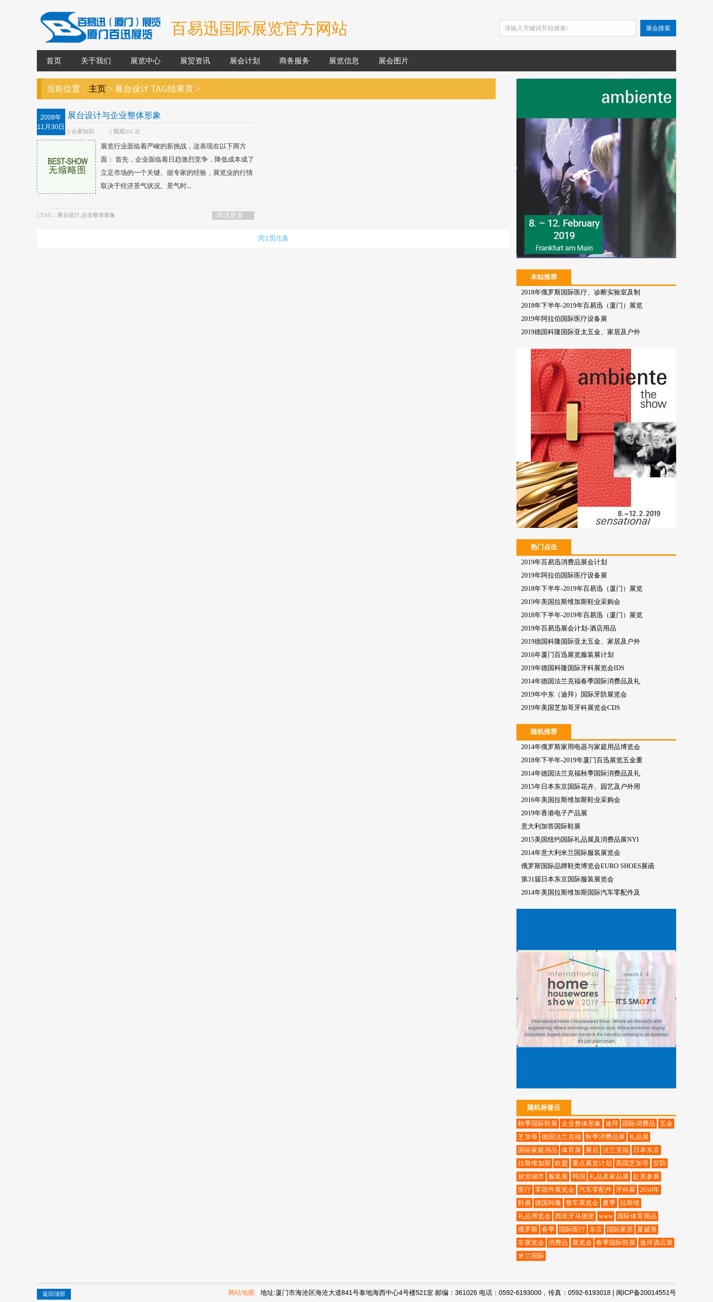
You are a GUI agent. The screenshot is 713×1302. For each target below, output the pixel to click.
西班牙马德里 (574, 1216)
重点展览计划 (592, 1163)
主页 (97, 89)
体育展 (571, 1150)
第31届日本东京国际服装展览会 (567, 879)
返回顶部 (54, 1294)
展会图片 (393, 61)
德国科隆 (548, 1203)
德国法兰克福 (561, 1136)
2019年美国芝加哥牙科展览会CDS (570, 707)
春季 (548, 1229)
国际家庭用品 (538, 1150)
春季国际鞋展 (616, 1242)
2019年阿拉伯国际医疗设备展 (564, 318)
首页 (53, 61)
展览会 (582, 1242)
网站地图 (241, 1292)
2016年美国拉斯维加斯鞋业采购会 (570, 799)
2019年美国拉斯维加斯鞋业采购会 (570, 601)
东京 (595, 1229)
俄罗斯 (528, 1229)
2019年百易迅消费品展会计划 (564, 562)
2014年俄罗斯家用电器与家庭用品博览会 (580, 746)
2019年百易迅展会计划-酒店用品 (568, 628)
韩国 (578, 1176)
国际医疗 (572, 1229)
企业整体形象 (581, 1123)
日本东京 (646, 1150)
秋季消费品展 (605, 1136)
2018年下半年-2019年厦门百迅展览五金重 (582, 760)
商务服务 (294, 61)
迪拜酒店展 (656, 1242)
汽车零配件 (595, 1189)
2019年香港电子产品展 (554, 813)
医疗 (524, 1189)
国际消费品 (638, 1123)
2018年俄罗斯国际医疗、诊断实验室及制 (580, 292)
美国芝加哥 (632, 1163)
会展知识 (82, 131)
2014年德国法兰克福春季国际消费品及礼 (580, 681)
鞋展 (524, 1203)
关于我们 (96, 61)
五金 (666, 1123)
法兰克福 (615, 1150)
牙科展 (626, 1189)
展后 (592, 1150)
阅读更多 (230, 215)
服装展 (558, 1176)
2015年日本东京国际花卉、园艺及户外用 (580, 786)
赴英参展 (646, 1176)
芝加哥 (528, 1136)
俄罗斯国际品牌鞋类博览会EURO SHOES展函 (587, 866)
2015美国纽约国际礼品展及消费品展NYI (580, 839)
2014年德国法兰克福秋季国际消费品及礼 (580, 773)
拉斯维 (630, 1203)
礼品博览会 (534, 1216)
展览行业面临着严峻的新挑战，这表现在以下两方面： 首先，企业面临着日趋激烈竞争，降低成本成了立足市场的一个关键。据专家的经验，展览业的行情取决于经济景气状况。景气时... (146, 166)
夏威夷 (647, 1229)
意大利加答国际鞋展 (551, 826)
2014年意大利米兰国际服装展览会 (570, 852)
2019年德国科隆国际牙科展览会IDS (573, 668)
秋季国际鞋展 (538, 1123)
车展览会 (531, 1242)
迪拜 (612, 1123)
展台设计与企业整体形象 (114, 115)
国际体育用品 (637, 1216)
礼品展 (639, 1136)
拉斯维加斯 (534, 1163)
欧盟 (561, 1163)
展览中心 (145, 61)
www (606, 1216)
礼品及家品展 (609, 1176)
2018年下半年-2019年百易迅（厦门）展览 (582, 305)
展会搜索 (658, 28)
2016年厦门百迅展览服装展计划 (567, 654)
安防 (659, 1163)
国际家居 (620, 1229)
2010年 (650, 1189)
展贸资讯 (195, 61)
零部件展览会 (555, 1189)
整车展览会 (582, 1203)
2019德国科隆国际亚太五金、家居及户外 (580, 332)
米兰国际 (531, 1255)
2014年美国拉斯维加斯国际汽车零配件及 (580, 892)
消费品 (558, 1242)
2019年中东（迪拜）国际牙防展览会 (574, 694)
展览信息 (344, 61)
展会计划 (245, 61)
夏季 (609, 1203)
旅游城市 (531, 1176)
